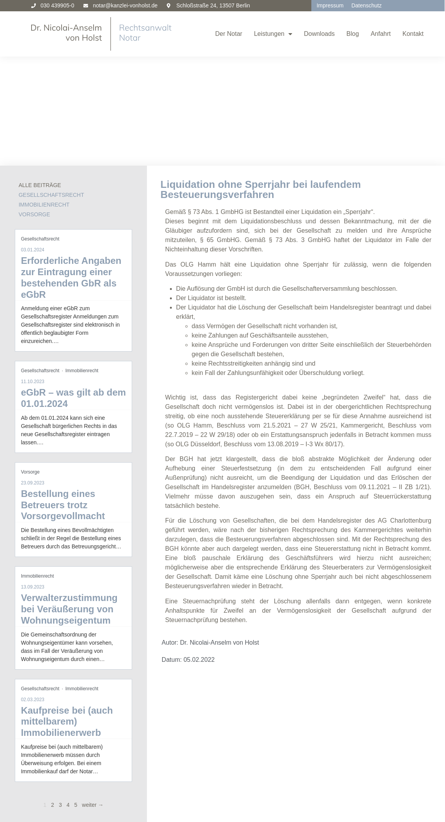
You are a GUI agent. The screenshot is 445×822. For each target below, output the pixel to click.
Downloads (319, 33)
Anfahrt (381, 33)
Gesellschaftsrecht (51, 85)
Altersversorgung (43, 754)
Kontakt (413, 33)
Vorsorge (34, 105)
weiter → (92, 695)
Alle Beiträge (40, 75)
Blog (352, 33)
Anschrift (359, 736)
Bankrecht (43, 772)
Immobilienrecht (44, 95)
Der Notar (228, 33)
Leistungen (273, 34)
